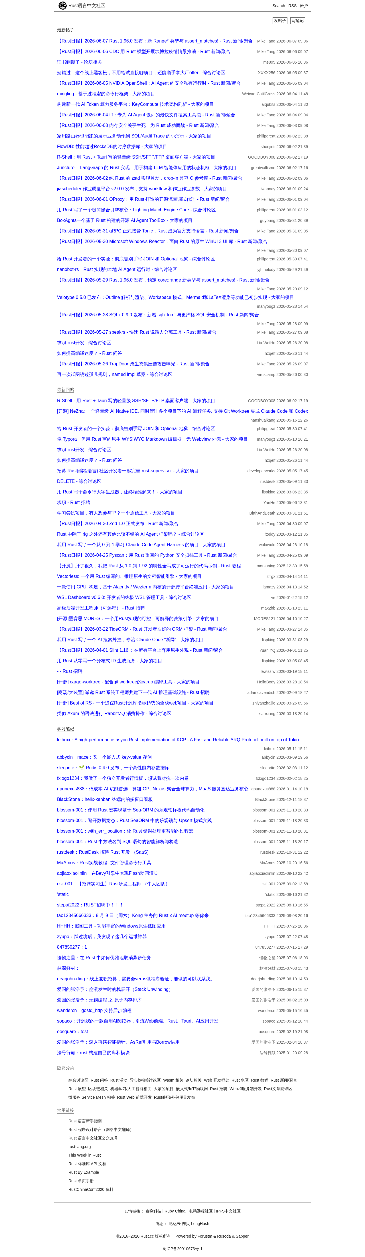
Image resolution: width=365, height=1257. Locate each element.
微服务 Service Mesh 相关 (91, 1097)
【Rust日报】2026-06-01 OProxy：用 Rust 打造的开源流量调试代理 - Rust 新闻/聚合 (143, 199)
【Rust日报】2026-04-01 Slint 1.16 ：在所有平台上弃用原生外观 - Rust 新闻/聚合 (140, 650)
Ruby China (175, 1211)
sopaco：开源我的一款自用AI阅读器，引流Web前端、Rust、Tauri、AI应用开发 (137, 1021)
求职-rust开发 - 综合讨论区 (84, 342)
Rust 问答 (99, 1080)
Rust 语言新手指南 (85, 1121)
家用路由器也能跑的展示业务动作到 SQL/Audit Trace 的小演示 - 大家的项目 (134, 135)
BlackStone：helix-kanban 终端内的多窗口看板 (105, 799)
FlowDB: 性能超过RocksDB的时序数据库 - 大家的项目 (112, 146)
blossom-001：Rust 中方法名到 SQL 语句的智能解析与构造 (117, 841)
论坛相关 (194, 1080)
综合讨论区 (78, 1080)
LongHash (200, 1223)
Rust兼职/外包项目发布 (174, 1097)
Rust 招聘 (219, 1088)
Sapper (242, 1236)
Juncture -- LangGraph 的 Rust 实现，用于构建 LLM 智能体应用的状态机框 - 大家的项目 (146, 167)
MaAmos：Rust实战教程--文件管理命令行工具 (104, 862)
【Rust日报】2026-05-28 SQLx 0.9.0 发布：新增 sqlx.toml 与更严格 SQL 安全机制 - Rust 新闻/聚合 (158, 314)
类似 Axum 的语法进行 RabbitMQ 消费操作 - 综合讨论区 (114, 713)
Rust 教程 (259, 1080)
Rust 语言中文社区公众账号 (93, 1138)
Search (279, 5)
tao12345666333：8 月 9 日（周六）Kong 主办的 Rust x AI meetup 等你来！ (135, 915)
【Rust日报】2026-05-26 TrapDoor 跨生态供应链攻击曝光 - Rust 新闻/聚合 (133, 363)
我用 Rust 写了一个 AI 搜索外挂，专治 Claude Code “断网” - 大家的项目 (130, 639)
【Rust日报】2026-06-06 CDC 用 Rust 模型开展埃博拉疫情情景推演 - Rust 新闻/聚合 (143, 51)
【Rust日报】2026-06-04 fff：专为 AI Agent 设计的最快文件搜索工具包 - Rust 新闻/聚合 (146, 114)
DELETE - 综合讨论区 (79, 481)
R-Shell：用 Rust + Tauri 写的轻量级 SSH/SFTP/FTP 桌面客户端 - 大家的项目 (136, 157)
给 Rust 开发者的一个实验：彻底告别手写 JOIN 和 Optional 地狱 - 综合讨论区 (136, 258)
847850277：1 (72, 947)
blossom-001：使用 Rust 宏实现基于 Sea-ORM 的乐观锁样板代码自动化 (130, 809)
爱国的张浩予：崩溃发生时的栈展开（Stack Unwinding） (115, 989)
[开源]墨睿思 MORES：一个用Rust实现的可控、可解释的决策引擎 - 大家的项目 (138, 618)
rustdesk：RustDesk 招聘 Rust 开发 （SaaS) (103, 852)
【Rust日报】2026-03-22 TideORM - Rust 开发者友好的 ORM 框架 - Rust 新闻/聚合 (142, 629)
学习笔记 (65, 728)
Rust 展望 (77, 1088)
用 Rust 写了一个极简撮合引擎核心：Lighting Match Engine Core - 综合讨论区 (136, 209)
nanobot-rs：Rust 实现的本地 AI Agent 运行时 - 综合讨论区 (117, 269)
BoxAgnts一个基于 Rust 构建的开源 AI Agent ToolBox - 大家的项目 (124, 220)
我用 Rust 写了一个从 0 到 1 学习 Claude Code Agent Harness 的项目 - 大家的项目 (141, 544)
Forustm (205, 1236)
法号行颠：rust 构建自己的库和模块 (93, 1052)
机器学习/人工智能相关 (130, 1088)
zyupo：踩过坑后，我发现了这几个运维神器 (102, 936)
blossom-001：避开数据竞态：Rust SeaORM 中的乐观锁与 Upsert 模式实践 (134, 820)
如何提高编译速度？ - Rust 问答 (89, 353)
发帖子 (280, 20)
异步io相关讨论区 (145, 1080)
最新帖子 (65, 29)
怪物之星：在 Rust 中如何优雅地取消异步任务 (104, 957)
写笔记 (298, 20)
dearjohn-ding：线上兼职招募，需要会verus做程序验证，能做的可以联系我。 (136, 978)
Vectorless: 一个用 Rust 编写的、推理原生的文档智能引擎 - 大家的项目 (129, 576)
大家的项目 (164, 1088)
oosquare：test (72, 1031)
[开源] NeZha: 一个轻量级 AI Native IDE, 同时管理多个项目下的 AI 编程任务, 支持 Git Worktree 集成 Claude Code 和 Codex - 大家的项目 (196, 411)
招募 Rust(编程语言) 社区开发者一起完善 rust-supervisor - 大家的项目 (128, 470)
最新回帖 (65, 389)
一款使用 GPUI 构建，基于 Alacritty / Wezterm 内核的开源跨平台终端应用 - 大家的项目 (145, 586)
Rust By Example (83, 1172)
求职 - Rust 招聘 (73, 502)
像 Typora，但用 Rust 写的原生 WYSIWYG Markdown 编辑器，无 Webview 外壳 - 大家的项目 (152, 439)
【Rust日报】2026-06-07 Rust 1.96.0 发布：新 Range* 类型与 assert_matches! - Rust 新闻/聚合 (155, 41)
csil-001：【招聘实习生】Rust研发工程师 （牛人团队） (113, 883)
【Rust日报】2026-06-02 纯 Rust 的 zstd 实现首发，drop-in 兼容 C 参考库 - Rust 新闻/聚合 (149, 178)
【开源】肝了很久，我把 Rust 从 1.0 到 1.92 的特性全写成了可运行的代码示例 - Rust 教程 (149, 565)
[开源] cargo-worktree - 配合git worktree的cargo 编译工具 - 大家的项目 (128, 681)
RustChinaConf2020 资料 (90, 1189)
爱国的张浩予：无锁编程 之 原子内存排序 (99, 999)
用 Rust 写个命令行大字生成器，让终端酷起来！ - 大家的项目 (119, 491)
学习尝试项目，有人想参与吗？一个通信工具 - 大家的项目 (116, 513)
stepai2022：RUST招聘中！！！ (90, 904)
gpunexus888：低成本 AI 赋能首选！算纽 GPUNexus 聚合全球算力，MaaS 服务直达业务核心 (152, 788)
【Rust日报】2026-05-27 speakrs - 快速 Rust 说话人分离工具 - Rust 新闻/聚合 (136, 332)
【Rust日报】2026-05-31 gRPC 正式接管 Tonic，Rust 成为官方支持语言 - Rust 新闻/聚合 (148, 230)
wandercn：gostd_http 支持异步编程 (94, 1010)
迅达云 (175, 1223)
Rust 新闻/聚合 (284, 1080)
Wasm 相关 (173, 1080)
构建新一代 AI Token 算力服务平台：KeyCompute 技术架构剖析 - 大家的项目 (135, 104)
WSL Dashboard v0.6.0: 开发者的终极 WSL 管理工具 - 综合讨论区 (124, 597)
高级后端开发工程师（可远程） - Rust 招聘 (101, 608)
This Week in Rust (84, 1155)
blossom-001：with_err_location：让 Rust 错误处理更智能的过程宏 (125, 831)
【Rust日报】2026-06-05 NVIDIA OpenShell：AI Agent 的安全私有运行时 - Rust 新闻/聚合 (149, 83)
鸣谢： (162, 1223)
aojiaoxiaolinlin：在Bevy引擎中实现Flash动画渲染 (107, 873)
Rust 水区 (240, 1080)
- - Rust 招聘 (69, 671)
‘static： (65, 894)
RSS (293, 5)
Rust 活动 (119, 1080)
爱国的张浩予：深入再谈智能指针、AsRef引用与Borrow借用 (118, 1042)
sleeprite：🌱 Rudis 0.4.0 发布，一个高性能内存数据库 (113, 767)
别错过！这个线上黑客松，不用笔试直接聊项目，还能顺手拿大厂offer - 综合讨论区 (141, 72)
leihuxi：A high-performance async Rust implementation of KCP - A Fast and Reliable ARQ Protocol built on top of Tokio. (178, 739)
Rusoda (224, 1236)
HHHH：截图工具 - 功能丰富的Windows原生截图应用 (111, 926)
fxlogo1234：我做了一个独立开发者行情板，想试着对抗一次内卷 (123, 778)
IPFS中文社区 (228, 1211)
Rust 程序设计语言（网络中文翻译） (101, 1129)
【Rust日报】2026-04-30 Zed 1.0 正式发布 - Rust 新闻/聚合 (118, 523)
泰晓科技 (153, 1211)
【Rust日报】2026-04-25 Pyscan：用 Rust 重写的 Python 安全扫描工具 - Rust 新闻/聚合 (147, 555)
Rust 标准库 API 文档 (87, 1163)
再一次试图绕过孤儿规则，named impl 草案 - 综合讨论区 (115, 374)
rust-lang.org (79, 1146)
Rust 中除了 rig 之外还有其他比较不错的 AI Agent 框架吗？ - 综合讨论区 (130, 534)
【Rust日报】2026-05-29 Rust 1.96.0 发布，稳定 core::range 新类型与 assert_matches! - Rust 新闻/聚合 (163, 280)
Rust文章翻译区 (278, 1088)
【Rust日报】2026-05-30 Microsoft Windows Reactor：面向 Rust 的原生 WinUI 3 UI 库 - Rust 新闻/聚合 (162, 241)
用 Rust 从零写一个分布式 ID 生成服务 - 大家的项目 (109, 660)
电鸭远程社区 (201, 1211)
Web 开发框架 (216, 1080)
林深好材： (68, 968)
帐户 (304, 5)
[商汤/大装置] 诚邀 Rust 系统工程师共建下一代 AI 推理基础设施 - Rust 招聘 (133, 692)
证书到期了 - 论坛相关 (79, 62)
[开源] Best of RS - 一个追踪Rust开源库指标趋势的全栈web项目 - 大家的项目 (135, 703)
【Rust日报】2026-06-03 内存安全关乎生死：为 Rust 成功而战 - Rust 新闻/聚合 (138, 125)
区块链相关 (98, 1088)
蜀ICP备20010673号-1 (182, 1248)
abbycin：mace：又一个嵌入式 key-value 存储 (104, 757)
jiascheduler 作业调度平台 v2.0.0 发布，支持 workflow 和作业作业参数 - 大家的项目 (142, 188)
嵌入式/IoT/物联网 (192, 1088)
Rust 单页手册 (81, 1181)
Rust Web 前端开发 (134, 1097)
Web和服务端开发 (246, 1088)
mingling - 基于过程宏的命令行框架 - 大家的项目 (106, 93)
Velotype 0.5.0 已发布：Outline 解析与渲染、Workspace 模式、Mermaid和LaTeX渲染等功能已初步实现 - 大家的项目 (175, 297)
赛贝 (186, 1223)
